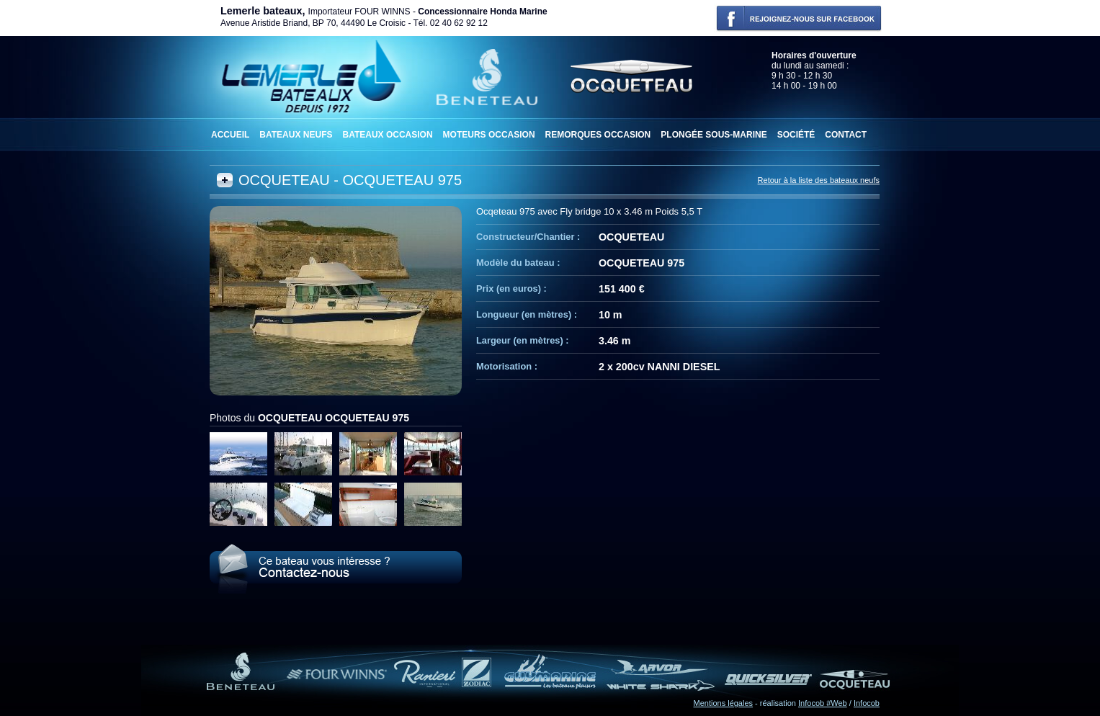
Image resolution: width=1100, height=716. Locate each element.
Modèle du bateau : (518, 262)
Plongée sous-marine (713, 135)
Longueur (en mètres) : (526, 314)
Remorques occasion (598, 135)
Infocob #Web (822, 703)
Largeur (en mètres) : (522, 340)
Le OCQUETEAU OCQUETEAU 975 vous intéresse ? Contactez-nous (336, 569)
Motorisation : (506, 366)
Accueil (230, 135)
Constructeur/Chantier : (528, 236)
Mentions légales (724, 703)
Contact (846, 135)
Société (796, 135)
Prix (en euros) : (511, 288)
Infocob (867, 703)
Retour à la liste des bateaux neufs (819, 180)
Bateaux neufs (295, 135)
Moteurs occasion (489, 135)
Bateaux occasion (387, 135)
